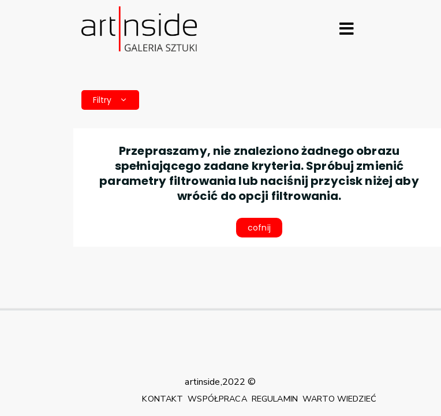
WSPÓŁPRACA (217, 398)
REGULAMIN (275, 398)
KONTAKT (162, 398)
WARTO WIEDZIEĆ (339, 398)
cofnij (259, 227)
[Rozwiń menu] (346, 28)
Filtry (110, 100)
